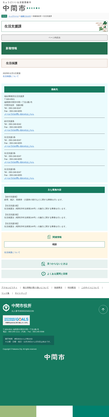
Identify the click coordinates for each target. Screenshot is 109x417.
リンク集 (5, 293)
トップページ (14, 16)
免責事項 (58, 287)
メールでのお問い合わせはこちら (19, 114)
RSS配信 (72, 287)
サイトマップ (21, 293)
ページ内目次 (54, 37)
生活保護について (11, 76)
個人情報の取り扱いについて (36, 287)
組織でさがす (26, 16)
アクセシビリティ (9, 287)
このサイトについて (90, 287)
